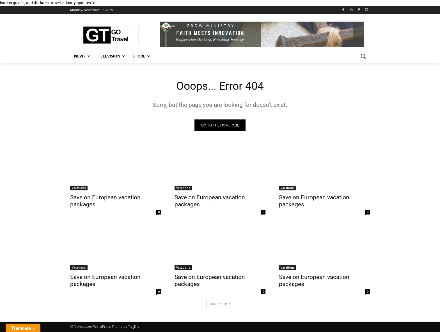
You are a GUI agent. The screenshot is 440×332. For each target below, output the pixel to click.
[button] (363, 56)
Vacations (79, 188)
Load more (220, 304)
